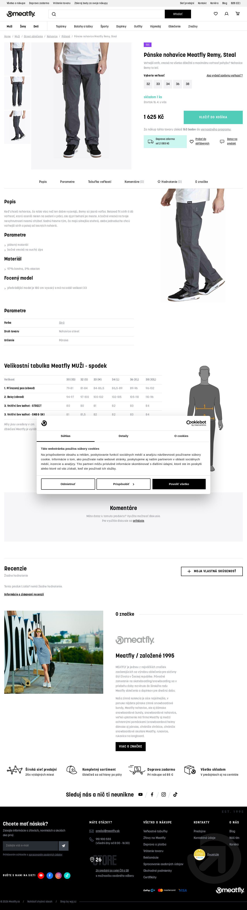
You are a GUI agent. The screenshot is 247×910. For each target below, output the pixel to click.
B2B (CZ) (235, 3)
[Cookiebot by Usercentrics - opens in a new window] (189, 423)
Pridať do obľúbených (199, 141)
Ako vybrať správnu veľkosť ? (225, 75)
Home (7, 36)
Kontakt (202, 3)
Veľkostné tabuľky (155, 831)
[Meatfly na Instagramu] (163, 795)
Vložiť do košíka (213, 117)
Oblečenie (174, 26)
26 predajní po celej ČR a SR (112, 870)
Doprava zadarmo (39, 3)
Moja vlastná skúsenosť (212, 571)
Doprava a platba (154, 844)
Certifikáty (149, 877)
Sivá (61, 323)
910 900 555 (103, 839)
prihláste (138, 521)
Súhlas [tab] (65, 436)
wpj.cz (72, 902)
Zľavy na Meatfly (154, 838)
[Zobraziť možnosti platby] (166, 890)
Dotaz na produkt (228, 141)
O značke (201, 182)
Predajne (200, 831)
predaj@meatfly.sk (108, 831)
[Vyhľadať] (106, 14)
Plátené (66, 36)
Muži (9, 26)
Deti (36, 26)
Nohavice (52, 36)
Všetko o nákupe (16, 3)
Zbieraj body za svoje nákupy (91, 3)
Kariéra (214, 3)
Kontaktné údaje (204, 838)
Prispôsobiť (123, 484)
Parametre (67, 182)
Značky (193, 26)
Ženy (23, 26)
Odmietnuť (68, 484)
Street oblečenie (33, 36)
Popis (43, 182)
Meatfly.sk (14, 902)
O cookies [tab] (181, 436)
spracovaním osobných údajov (45, 855)
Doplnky (121, 26)
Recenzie (206, 854)
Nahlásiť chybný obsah (40, 902)
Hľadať (178, 14)
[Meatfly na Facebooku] (152, 795)
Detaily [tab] (123, 436)
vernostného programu (216, 129)
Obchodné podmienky (157, 871)
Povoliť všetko (179, 484)
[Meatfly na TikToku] (175, 795)
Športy (105, 26)
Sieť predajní (187, 3)
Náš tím (234, 838)
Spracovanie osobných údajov (163, 864)
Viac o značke (130, 746)
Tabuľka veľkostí (99, 182)
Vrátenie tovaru (62, 3)
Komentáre (134, 182)
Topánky (61, 26)
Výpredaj (155, 26)
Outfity (138, 26)
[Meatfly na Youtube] (140, 795)
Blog (224, 3)
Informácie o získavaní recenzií (24, 594)
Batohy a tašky (83, 26)
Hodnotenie (169, 182)
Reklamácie (150, 857)
